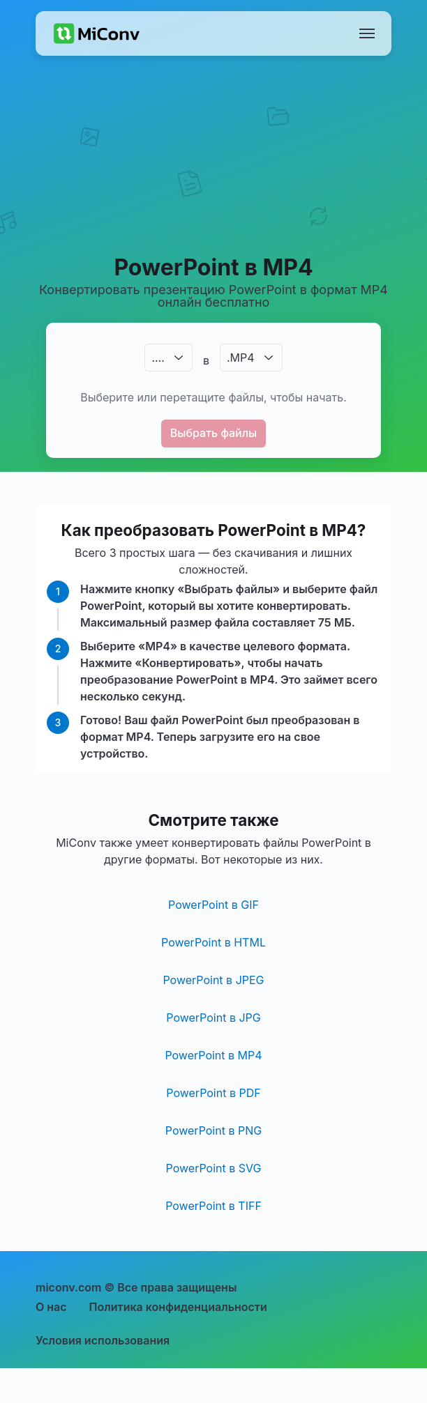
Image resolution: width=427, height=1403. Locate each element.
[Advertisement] (214, 171)
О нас (51, 1306)
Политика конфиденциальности (178, 1306)
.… (157, 358)
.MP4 (241, 358)
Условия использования (103, 1340)
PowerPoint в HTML (213, 942)
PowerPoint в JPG (213, 1018)
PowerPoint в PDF (213, 1093)
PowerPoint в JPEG (213, 980)
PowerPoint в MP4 (213, 1055)
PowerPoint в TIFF (213, 1206)
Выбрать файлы (213, 433)
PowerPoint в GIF (213, 905)
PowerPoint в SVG (214, 1168)
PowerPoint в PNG (213, 1130)
